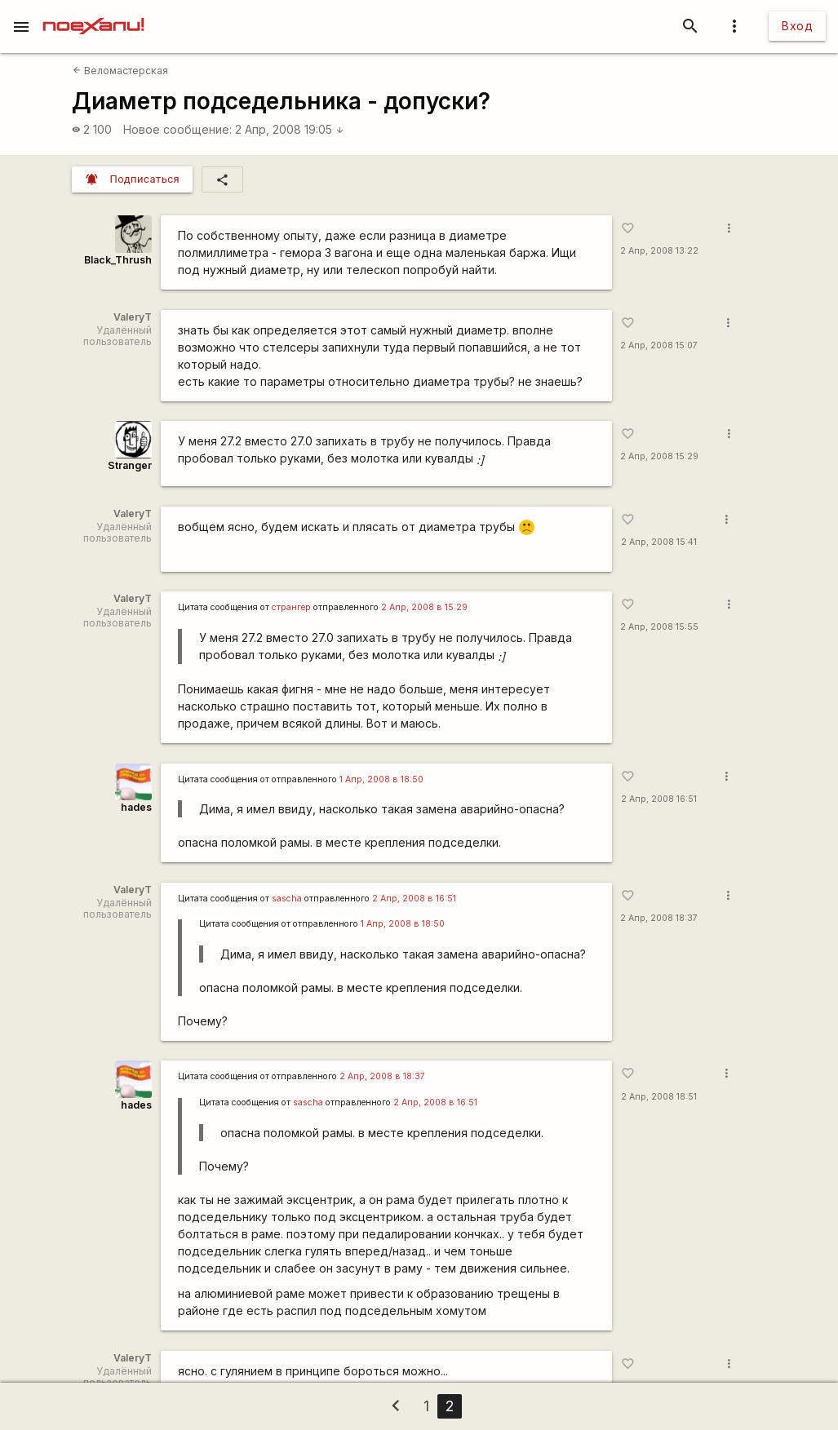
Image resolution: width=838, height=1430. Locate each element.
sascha (287, 898)
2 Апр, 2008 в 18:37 (382, 1076)
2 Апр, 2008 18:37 (659, 918)
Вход (797, 26)
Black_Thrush (118, 260)
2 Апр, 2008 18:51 (659, 1096)
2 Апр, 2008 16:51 (659, 799)
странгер (291, 607)
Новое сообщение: (177, 129)
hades (136, 807)
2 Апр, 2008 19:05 (289, 129)
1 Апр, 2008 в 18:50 (381, 779)
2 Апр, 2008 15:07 (659, 345)
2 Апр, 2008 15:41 (659, 542)
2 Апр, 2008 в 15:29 (424, 607)
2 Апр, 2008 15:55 (659, 627)
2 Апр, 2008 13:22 (659, 251)
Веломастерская (120, 70)
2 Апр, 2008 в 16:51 (414, 898)
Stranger (130, 465)
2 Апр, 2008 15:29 (659, 456)
